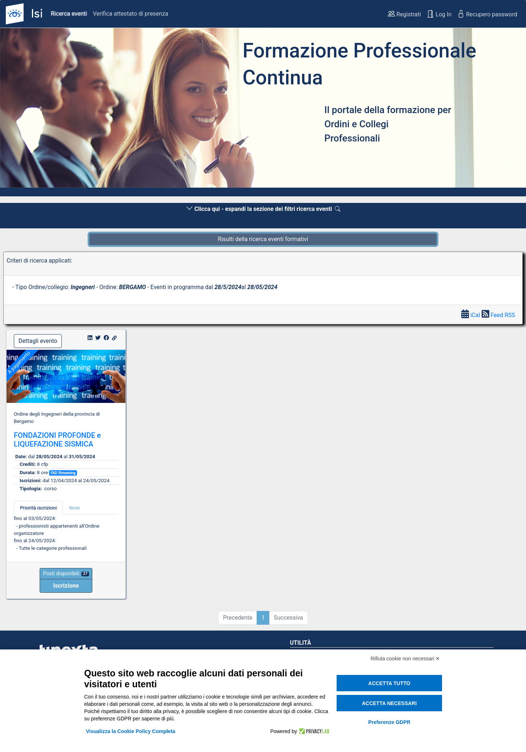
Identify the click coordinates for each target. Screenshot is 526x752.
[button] (39, 109)
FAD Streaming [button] (63, 473)
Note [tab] (74, 508)
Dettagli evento (38, 340)
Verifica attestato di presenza (130, 13)
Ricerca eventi (69, 13)
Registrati (404, 13)
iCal (471, 315)
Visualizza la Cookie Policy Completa (131, 731)
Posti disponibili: (66, 573)
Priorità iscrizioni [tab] (38, 508)
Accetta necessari (389, 703)
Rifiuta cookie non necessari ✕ (405, 658)
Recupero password (487, 13)
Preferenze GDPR (389, 722)
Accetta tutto (389, 683)
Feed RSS (498, 315)
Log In (439, 13)
